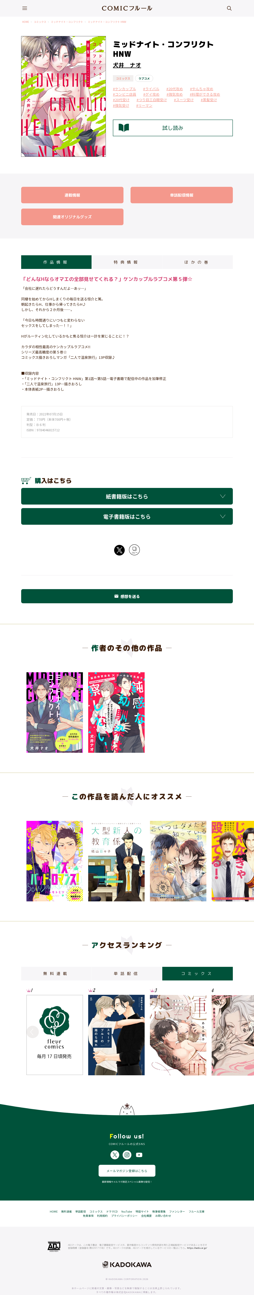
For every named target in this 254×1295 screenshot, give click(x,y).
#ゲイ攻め (151, 94)
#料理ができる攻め (205, 94)
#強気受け (121, 105)
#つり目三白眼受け (152, 99)
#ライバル (151, 88)
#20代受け (121, 99)
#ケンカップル (124, 88)
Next (221, 860)
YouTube (126, 1200)
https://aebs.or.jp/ (197, 1236)
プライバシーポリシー (124, 1204)
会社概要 (146, 1204)
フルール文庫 (196, 1200)
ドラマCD (112, 1200)
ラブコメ (144, 78)
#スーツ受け (184, 99)
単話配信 (80, 1200)
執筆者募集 (159, 1200)
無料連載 (66, 1200)
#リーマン (144, 105)
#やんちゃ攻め (201, 88)
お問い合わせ (163, 1204)
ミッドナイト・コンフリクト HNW (107, 22)
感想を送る (127, 596)
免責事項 (88, 1204)
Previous (32, 860)
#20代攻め (174, 88)
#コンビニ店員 (124, 94)
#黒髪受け (209, 99)
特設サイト (142, 1200)
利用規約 (102, 1204)
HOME (25, 22)
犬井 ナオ (127, 65)
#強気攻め (175, 94)
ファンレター (177, 1200)
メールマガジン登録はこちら (127, 1159)
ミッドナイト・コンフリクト (67, 22)
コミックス (40, 22)
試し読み (151, 128)
